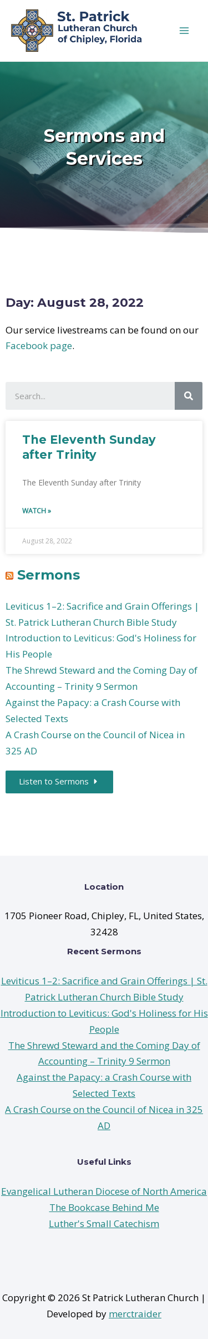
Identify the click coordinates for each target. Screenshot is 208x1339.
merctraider (135, 1313)
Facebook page (39, 345)
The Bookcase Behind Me (104, 1207)
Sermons (48, 575)
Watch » (36, 511)
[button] (59, 782)
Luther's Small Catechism (104, 1223)
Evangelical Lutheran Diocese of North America (104, 1191)
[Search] (188, 396)
